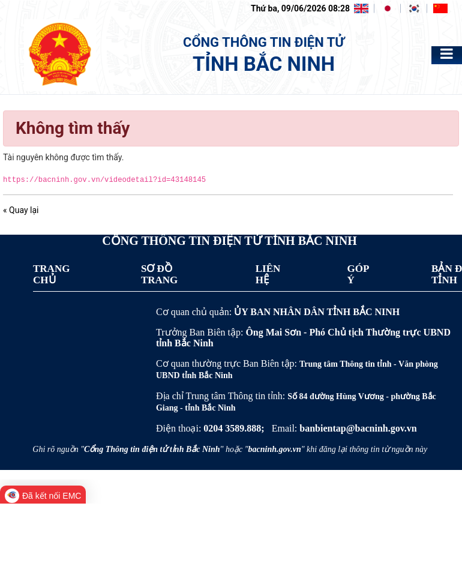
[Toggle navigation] (446, 53)
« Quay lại (20, 210)
